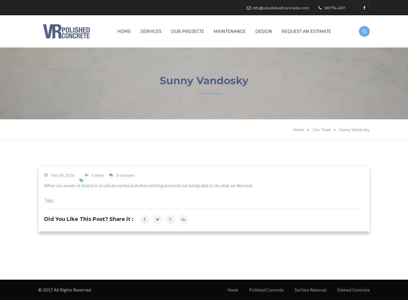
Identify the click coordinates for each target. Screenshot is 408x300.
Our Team (322, 129)
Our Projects (187, 31)
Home (124, 31)
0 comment (121, 175)
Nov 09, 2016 (62, 175)
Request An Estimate (306, 31)
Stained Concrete (353, 289)
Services (151, 31)
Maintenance (230, 31)
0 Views (94, 175)
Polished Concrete (266, 289)
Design (263, 31)
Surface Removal (310, 289)
